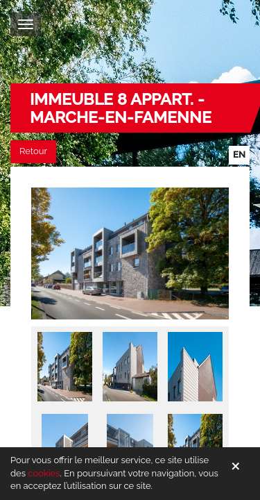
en (239, 154)
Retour (33, 151)
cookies (44, 473)
